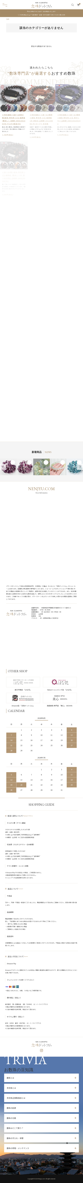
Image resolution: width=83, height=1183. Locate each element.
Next (80, 467)
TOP (7, 19)
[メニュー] (5, 4)
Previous (3, 467)
